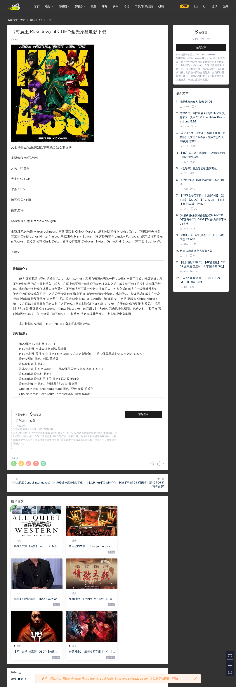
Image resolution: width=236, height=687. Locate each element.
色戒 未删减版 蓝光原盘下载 (196, 251)
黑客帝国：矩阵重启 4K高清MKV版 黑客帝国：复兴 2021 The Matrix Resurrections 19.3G (202, 117)
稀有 (104, 6)
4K (16, 40)
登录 (20, 626)
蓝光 (71, 541)
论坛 (126, 6)
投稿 (161, 6)
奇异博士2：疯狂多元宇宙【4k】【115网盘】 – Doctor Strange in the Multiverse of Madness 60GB (139, 599)
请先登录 (143, 414)
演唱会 (78, 6)
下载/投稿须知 (144, 6)
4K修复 (13, 6)
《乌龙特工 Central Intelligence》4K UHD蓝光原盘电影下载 (47, 483)
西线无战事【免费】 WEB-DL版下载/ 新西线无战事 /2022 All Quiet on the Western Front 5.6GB (35, 546)
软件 (115, 6)
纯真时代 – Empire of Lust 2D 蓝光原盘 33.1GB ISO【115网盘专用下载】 (34, 599)
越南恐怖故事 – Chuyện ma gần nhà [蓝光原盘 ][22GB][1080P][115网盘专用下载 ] (86, 546)
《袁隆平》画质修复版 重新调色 (198, 168)
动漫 (93, 6)
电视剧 (62, 6)
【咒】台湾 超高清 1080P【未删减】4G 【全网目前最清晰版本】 (86, 599)
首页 (37, 6)
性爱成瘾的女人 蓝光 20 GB (196, 102)
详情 (175, 678)
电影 (48, 6)
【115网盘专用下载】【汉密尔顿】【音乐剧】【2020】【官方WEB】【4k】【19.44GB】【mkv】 (202, 199)
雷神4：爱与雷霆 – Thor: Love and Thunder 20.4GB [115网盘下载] (139, 546)
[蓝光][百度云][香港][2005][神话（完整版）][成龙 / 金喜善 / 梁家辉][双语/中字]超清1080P (202, 137)
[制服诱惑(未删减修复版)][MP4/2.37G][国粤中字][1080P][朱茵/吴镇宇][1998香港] (203, 219)
